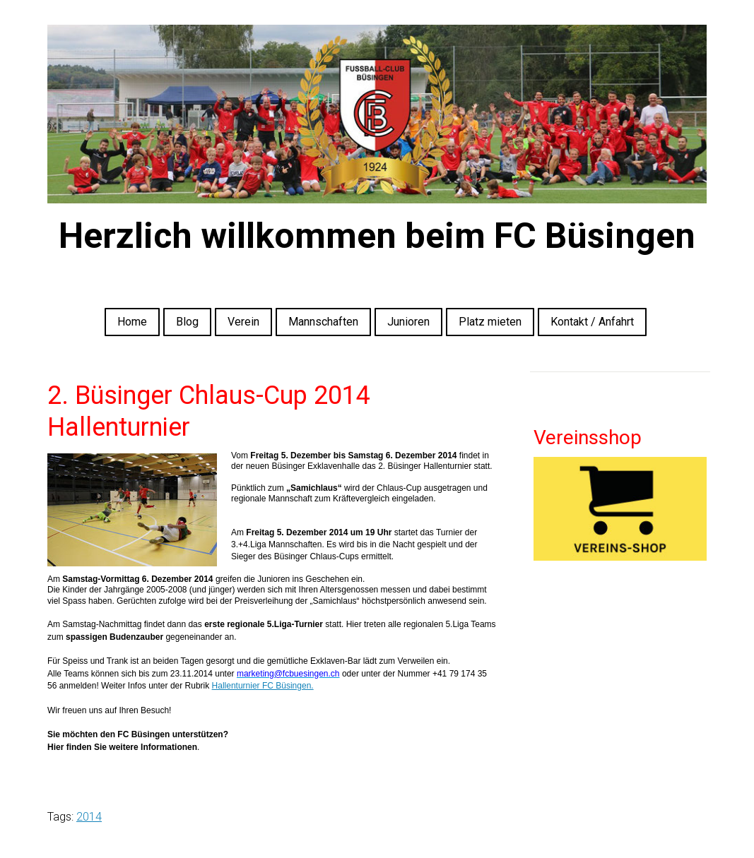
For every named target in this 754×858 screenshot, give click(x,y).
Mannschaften (323, 321)
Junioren (408, 321)
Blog (187, 321)
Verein (243, 321)
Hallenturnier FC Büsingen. (263, 686)
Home (132, 321)
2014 (89, 816)
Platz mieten (490, 321)
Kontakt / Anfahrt (592, 321)
